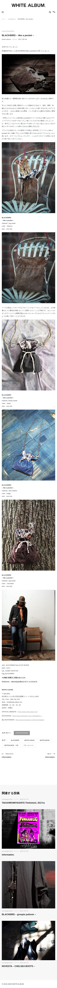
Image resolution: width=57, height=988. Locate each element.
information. (41, 755)
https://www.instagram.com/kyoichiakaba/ (29, 720)
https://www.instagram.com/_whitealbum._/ (27, 716)
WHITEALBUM (45, 740)
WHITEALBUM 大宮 (11, 745)
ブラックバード (28, 745)
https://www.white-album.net (27, 712)
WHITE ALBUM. (29, 740)
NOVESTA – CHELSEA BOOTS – (18, 966)
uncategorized (8, 31)
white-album (6, 39)
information (15, 755)
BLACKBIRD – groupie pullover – (19, 914)
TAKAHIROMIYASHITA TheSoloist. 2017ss (23, 803)
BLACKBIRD (15, 740)
